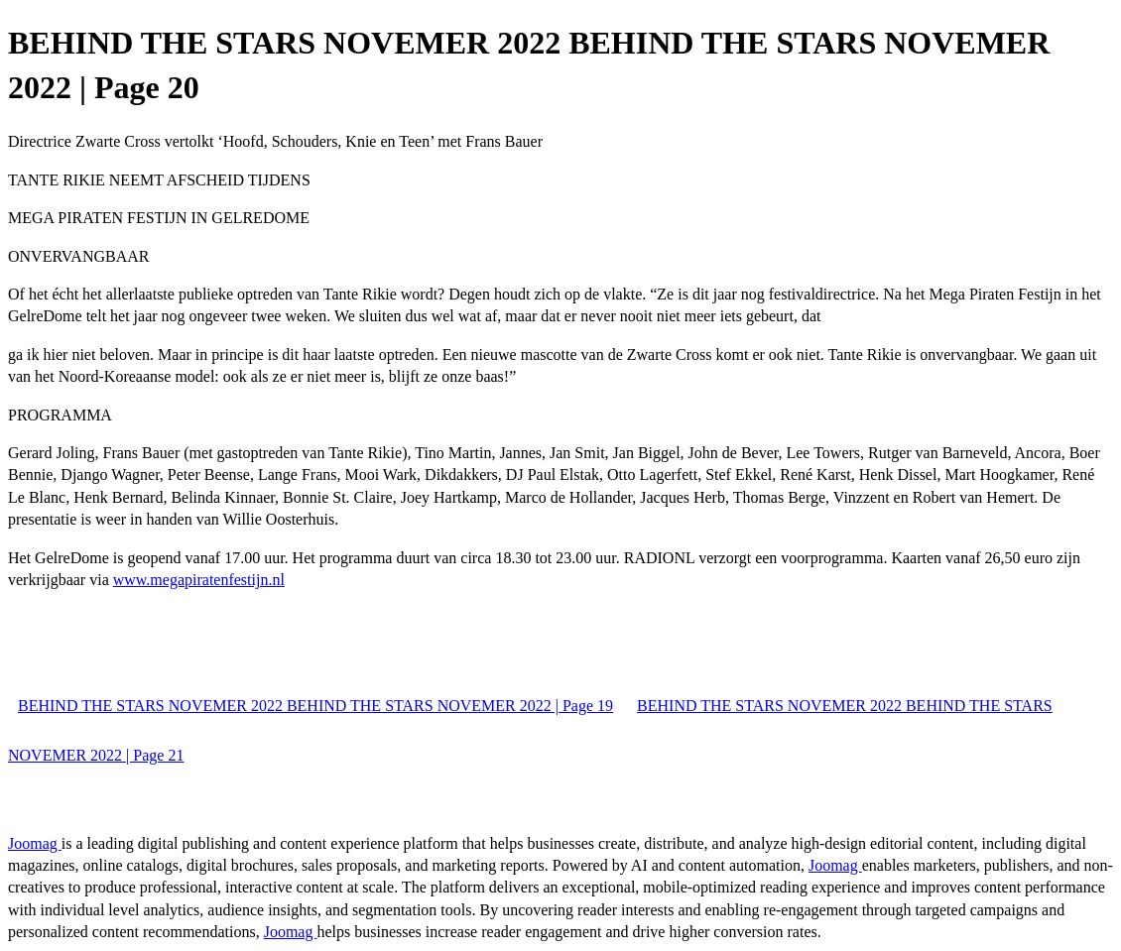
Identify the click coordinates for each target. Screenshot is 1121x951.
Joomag (35, 843)
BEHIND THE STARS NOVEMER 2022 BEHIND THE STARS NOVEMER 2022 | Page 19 (315, 705)
